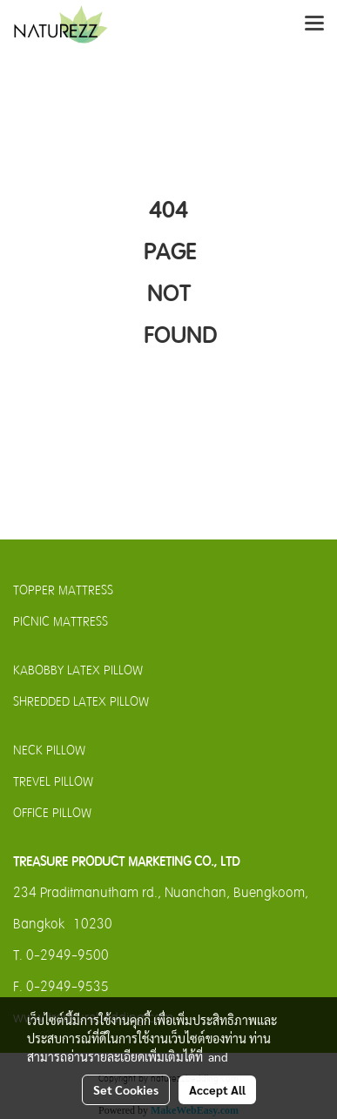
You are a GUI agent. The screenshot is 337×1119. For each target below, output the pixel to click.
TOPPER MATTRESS (63, 590)
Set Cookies (125, 1089)
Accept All (217, 1089)
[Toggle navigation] (314, 24)
